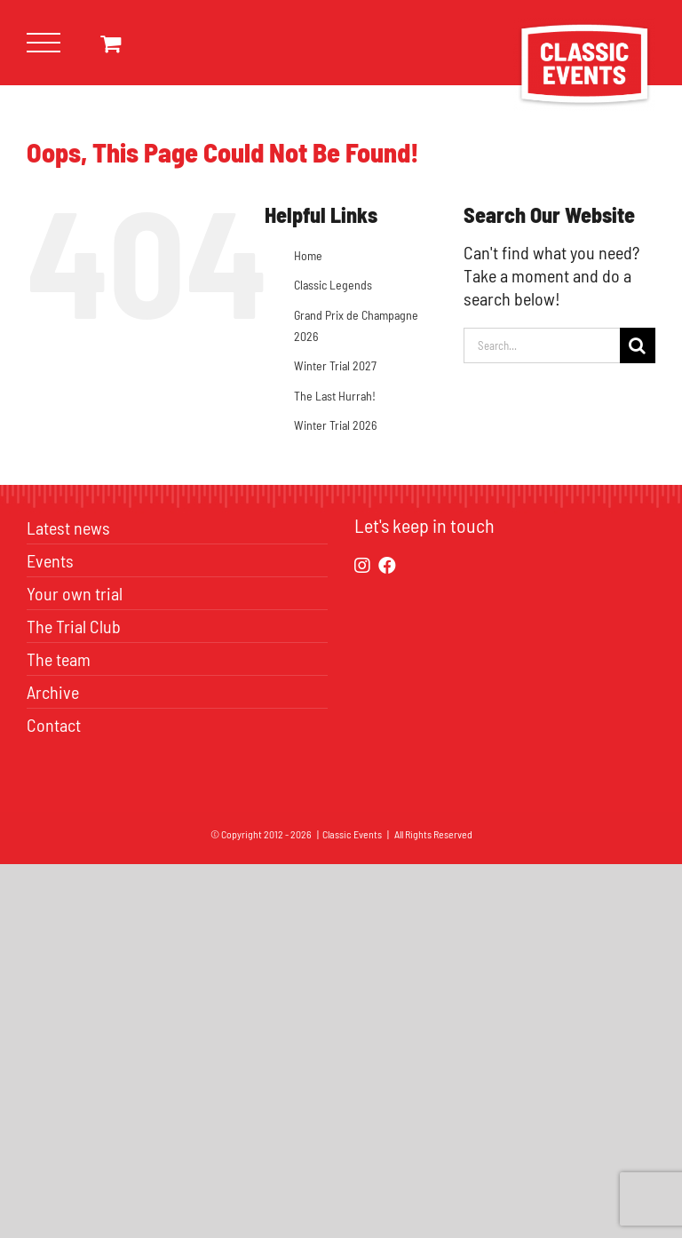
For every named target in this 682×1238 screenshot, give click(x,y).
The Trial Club (74, 626)
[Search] (637, 345)
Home (308, 255)
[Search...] (542, 345)
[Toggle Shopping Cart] (110, 43)
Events (50, 560)
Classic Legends (333, 284)
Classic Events (352, 834)
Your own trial (75, 593)
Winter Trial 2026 (335, 425)
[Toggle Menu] (44, 43)
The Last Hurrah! (335, 395)
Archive (53, 691)
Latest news (68, 527)
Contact (54, 724)
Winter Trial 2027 (335, 365)
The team (59, 659)
